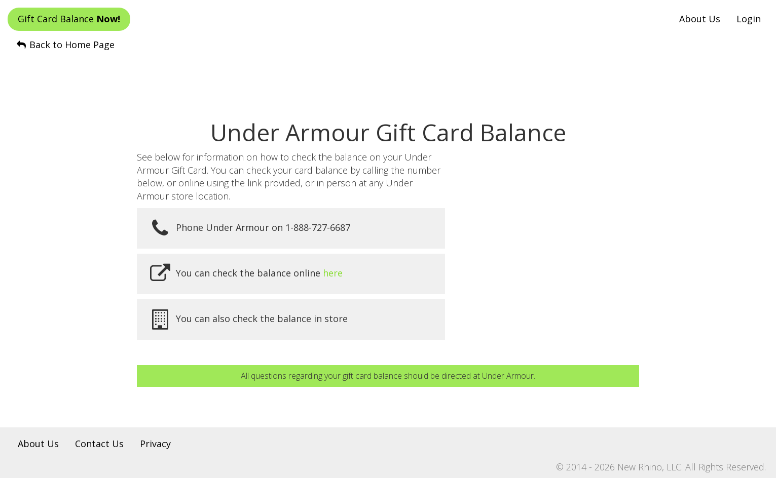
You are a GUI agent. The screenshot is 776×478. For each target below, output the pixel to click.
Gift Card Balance (69, 19)
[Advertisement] (388, 76)
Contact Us (99, 443)
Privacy (155, 443)
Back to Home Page (65, 44)
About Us (699, 19)
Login (748, 19)
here (333, 273)
